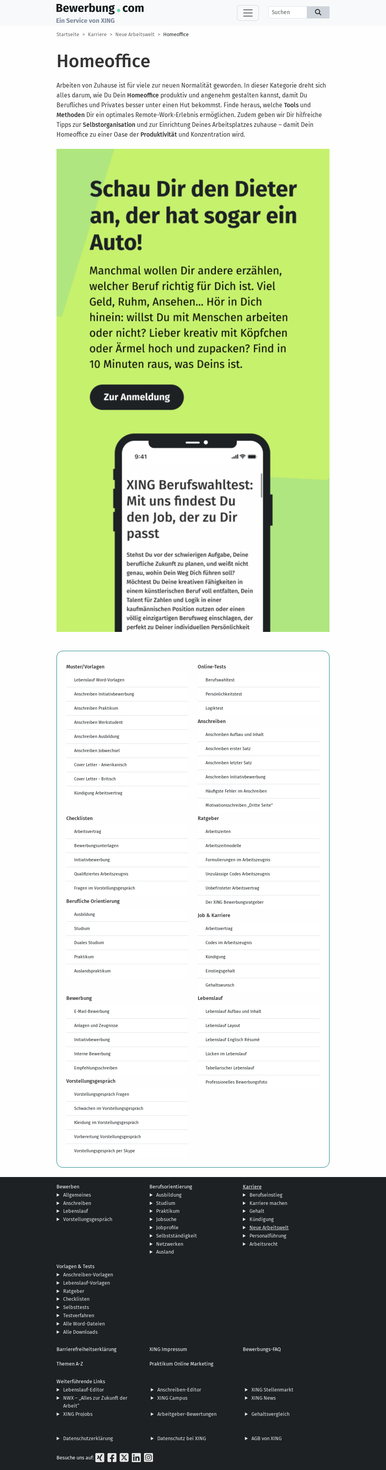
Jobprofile (167, 1227)
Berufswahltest (220, 680)
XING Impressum (168, 1349)
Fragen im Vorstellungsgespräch (104, 888)
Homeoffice (176, 34)
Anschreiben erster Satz (228, 748)
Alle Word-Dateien (84, 1323)
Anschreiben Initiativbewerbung (104, 694)
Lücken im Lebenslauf (226, 1054)
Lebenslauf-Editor (83, 1389)
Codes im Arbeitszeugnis (229, 942)
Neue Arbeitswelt (135, 34)
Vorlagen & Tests (75, 1266)
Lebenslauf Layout (223, 1025)
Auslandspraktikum (92, 971)
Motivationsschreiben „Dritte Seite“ (239, 805)
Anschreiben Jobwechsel (97, 750)
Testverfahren (78, 1315)
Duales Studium (89, 942)
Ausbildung (84, 914)
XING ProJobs (78, 1414)
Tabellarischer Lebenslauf (230, 1068)
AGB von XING (266, 1438)
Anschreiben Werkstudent (98, 722)
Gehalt (256, 1211)
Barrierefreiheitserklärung (86, 1349)
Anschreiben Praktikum (96, 708)
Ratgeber (73, 1291)
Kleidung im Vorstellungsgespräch (106, 1122)
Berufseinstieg (265, 1195)
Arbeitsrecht (263, 1244)
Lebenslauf (75, 1211)
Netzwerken (169, 1244)
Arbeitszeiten (218, 831)
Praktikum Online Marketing (181, 1363)
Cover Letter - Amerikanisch (100, 765)
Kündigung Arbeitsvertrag (98, 793)
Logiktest (214, 708)
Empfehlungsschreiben (95, 1068)
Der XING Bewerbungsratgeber (235, 902)
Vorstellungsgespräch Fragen (101, 1094)
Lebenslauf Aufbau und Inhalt (233, 1011)
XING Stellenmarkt (272, 1389)
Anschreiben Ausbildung (96, 736)
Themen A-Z (69, 1363)
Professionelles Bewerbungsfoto (236, 1082)
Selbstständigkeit (176, 1235)
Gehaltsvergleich (270, 1414)
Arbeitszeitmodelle (223, 845)
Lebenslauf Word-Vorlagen (99, 680)
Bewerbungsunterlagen (96, 845)
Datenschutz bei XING (181, 1438)
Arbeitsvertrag (87, 831)
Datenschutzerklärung (88, 1438)
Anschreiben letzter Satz (229, 763)
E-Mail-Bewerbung (91, 1011)
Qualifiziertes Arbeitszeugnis (101, 874)
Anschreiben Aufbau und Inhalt (235, 734)
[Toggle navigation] (248, 13)
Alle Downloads (80, 1332)
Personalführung (267, 1235)
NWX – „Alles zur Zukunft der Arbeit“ (95, 1402)
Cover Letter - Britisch (95, 779)
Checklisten (76, 1299)
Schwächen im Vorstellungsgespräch (108, 1108)
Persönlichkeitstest (224, 694)
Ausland (165, 1252)
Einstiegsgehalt (220, 971)
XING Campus (172, 1398)
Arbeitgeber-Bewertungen (187, 1414)
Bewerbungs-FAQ (262, 1349)
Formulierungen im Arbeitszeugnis (238, 860)
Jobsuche (166, 1219)
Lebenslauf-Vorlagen (86, 1283)
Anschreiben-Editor (179, 1389)
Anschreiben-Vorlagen (88, 1274)
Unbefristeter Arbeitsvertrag (232, 888)
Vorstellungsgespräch (87, 1219)
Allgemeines (77, 1195)
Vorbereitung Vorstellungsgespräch (107, 1136)
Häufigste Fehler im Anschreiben (236, 791)
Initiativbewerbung (92, 860)
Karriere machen (268, 1203)
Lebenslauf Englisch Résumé (233, 1039)
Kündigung (216, 957)
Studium (82, 928)
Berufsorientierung (170, 1186)
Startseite (67, 34)
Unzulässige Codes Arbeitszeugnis (238, 874)
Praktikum (84, 957)
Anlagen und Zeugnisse (96, 1025)
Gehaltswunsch (220, 985)
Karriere (97, 34)
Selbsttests (76, 1307)
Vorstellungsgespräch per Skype (104, 1151)
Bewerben (67, 1186)
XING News (263, 1398)
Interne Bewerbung (92, 1054)
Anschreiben (77, 1203)
